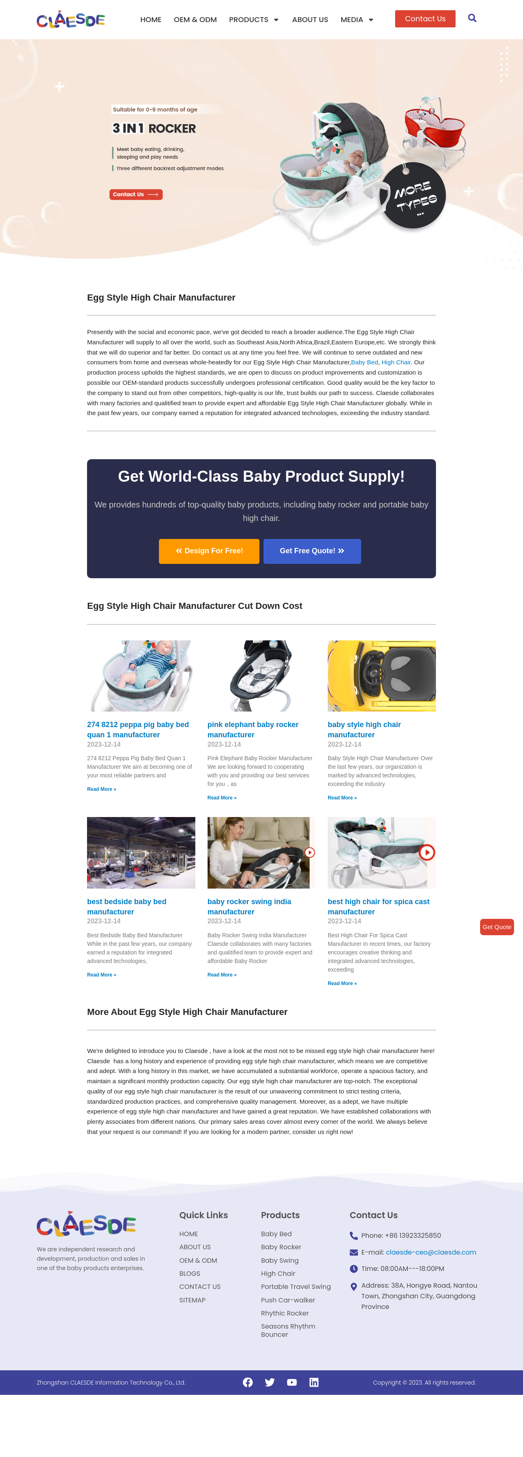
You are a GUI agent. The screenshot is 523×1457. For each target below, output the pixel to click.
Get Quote (496, 926)
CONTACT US (200, 1341)
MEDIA (358, 19)
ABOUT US (310, 19)
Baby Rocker (281, 1294)
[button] (425, 18)
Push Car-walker (288, 1356)
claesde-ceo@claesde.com (431, 1297)
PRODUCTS (254, 19)
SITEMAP (192, 1356)
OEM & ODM (195, 19)
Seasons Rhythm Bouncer (288, 1392)
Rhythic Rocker (285, 1372)
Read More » (101, 812)
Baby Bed (276, 1279)
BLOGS (189, 1325)
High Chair (118, 377)
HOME (150, 19)
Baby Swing (280, 1310)
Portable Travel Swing (296, 1341)
